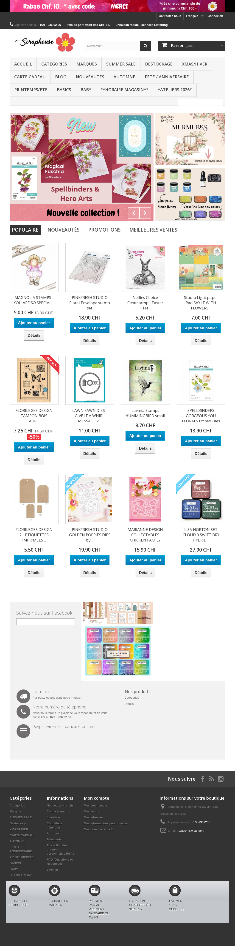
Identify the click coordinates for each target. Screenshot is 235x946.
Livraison (53, 817)
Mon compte (96, 798)
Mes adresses (93, 817)
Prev (134, 213)
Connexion (215, 16)
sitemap (52, 869)
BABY (86, 89)
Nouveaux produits (60, 805)
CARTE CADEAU (30, 76)
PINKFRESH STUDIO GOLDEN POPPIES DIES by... (89, 535)
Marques (86, 64)
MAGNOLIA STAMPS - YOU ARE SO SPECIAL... (34, 300)
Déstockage (159, 64)
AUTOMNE (124, 76)
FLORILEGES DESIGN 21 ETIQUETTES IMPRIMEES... (34, 535)
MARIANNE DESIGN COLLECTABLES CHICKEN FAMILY (145, 535)
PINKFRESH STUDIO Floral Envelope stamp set (89, 303)
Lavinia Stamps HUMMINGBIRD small (145, 413)
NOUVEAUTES (90, 76)
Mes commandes (96, 805)
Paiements (54, 839)
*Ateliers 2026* (175, 89)
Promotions (104, 230)
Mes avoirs (91, 811)
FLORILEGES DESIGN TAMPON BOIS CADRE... (34, 416)
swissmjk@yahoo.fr (191, 830)
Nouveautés (63, 230)
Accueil (23, 64)
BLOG (60, 76)
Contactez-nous (170, 16)
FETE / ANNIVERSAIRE (167, 76)
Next (145, 213)
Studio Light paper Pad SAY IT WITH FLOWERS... (201, 303)
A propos (53, 833)
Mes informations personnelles (106, 823)
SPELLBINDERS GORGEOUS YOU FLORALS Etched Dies (201, 416)
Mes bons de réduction (100, 829)
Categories (54, 64)
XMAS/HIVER (194, 64)
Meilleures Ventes (153, 230)
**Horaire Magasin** (124, 89)
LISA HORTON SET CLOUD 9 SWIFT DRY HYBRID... (201, 535)
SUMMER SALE (121, 64)
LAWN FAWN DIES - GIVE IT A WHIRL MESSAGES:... (89, 416)
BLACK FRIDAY (21, 875)
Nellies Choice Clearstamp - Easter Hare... (145, 303)
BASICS (64, 89)
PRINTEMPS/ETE (31, 89)
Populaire (25, 230)
